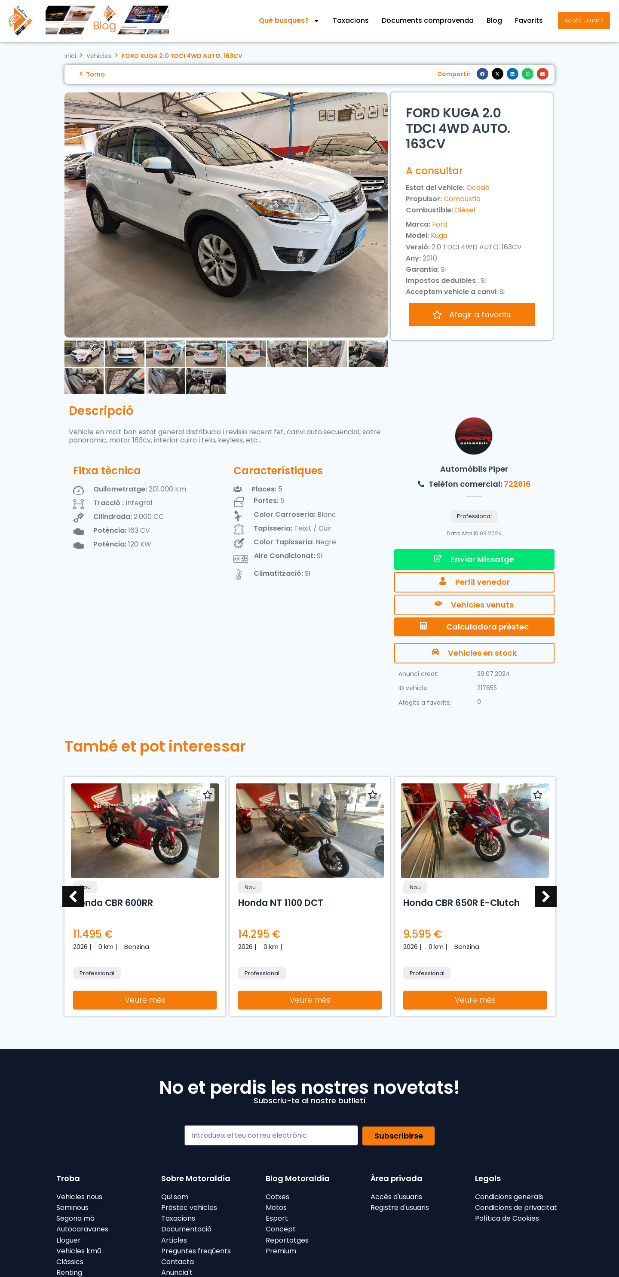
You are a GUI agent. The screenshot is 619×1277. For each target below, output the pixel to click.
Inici (70, 56)
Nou (85, 887)
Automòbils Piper (474, 469)
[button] (482, 74)
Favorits (529, 20)
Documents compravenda (428, 20)
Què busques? (289, 20)
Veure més (145, 1000)
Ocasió (478, 188)
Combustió (462, 199)
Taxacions (351, 20)
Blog (494, 20)
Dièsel (465, 210)
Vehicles (98, 56)
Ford (439, 224)
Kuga (439, 235)
